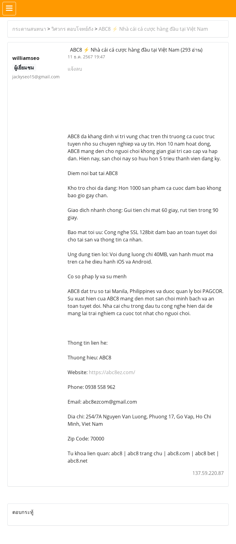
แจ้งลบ (75, 68)
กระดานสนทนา (29, 28)
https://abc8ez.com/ (112, 372)
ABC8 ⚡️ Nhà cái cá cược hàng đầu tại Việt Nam (153, 28)
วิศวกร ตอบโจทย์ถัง (72, 28)
